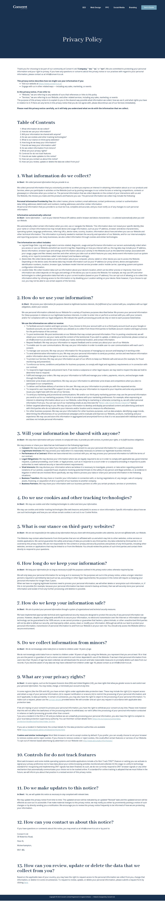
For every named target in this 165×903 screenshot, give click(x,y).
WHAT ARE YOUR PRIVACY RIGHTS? (114, 403)
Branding (133, 7)
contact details (55, 699)
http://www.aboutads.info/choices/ (97, 740)
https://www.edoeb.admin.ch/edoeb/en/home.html (43, 730)
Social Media (119, 7)
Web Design (95, 7)
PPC (107, 7)
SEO (84, 7)
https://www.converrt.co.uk (50, 83)
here (26, 882)
